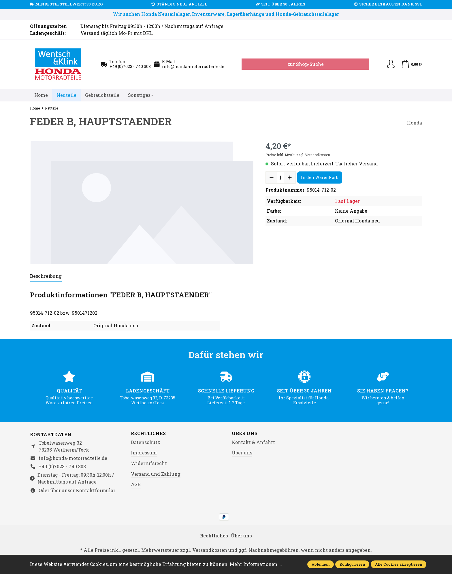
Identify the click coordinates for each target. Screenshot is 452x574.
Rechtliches (148, 433)
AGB (136, 484)
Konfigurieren (352, 564)
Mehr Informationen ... (256, 564)
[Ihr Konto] (391, 64)
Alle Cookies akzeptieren (398, 564)
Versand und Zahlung (155, 474)
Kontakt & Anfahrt (253, 442)
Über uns (244, 433)
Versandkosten (209, 550)
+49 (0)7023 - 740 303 (130, 66)
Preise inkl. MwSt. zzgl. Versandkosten (297, 154)
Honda (414, 123)
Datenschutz (145, 442)
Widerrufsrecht (149, 463)
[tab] (46, 276)
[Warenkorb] (411, 64)
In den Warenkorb (319, 177)
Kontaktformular (95, 490)
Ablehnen (320, 564)
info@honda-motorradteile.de (193, 66)
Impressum (144, 453)
